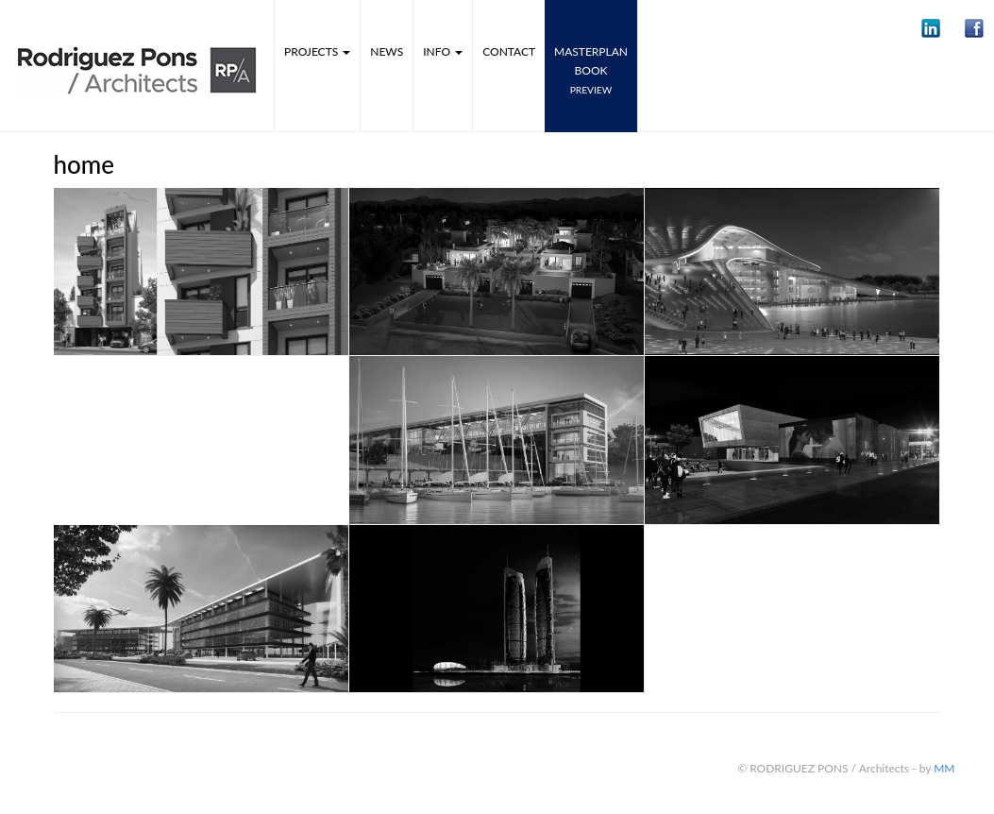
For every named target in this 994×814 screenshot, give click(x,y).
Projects (317, 51)
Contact (508, 51)
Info (443, 51)
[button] (931, 28)
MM (944, 768)
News (386, 51)
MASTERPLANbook (591, 69)
